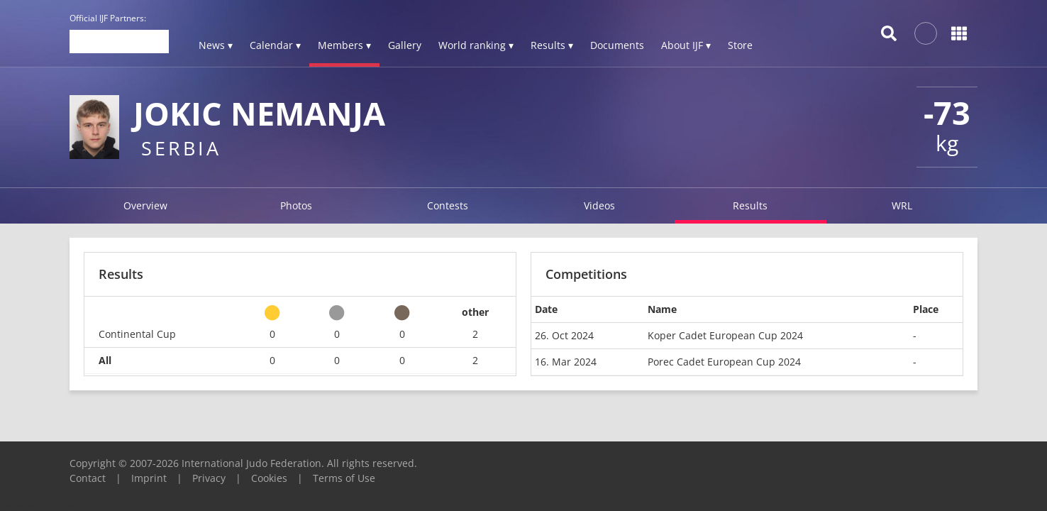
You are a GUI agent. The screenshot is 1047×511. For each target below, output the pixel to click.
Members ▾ (344, 45)
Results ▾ (552, 45)
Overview (145, 205)
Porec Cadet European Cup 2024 (724, 361)
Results (750, 205)
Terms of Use (344, 478)
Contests (447, 205)
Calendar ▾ (275, 45)
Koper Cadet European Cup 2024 (725, 335)
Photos (296, 205)
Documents (617, 45)
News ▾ (216, 45)
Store (740, 45)
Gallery (404, 45)
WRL (902, 205)
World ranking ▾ (476, 45)
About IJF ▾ (686, 45)
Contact (88, 478)
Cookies (269, 478)
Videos (599, 205)
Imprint (149, 478)
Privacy (209, 478)
